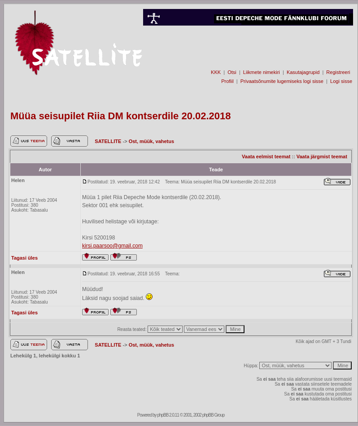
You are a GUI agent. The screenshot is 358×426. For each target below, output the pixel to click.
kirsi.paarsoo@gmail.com (112, 246)
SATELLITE (108, 141)
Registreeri (338, 72)
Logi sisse (341, 81)
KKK (216, 72)
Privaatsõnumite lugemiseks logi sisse (281, 81)
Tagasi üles (24, 258)
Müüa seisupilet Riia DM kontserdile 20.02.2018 (120, 116)
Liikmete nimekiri (261, 72)
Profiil (227, 81)
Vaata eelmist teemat (266, 156)
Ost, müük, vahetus (151, 141)
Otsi (231, 72)
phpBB (162, 415)
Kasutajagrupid (303, 72)
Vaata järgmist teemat (322, 156)
